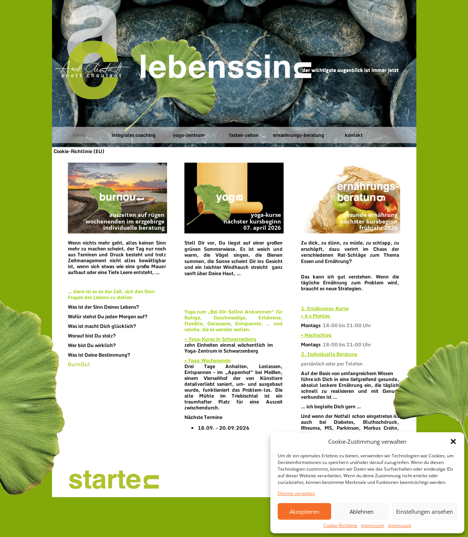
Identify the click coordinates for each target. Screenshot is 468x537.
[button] (453, 441)
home (79, 135)
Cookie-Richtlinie (340, 525)
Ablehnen (362, 511)
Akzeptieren (304, 511)
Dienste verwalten (296, 493)
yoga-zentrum (189, 135)
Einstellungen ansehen (424, 511)
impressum (372, 525)
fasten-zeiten (244, 135)
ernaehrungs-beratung (298, 135)
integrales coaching (134, 135)
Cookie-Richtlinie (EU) (78, 151)
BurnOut (79, 364)
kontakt (354, 135)
